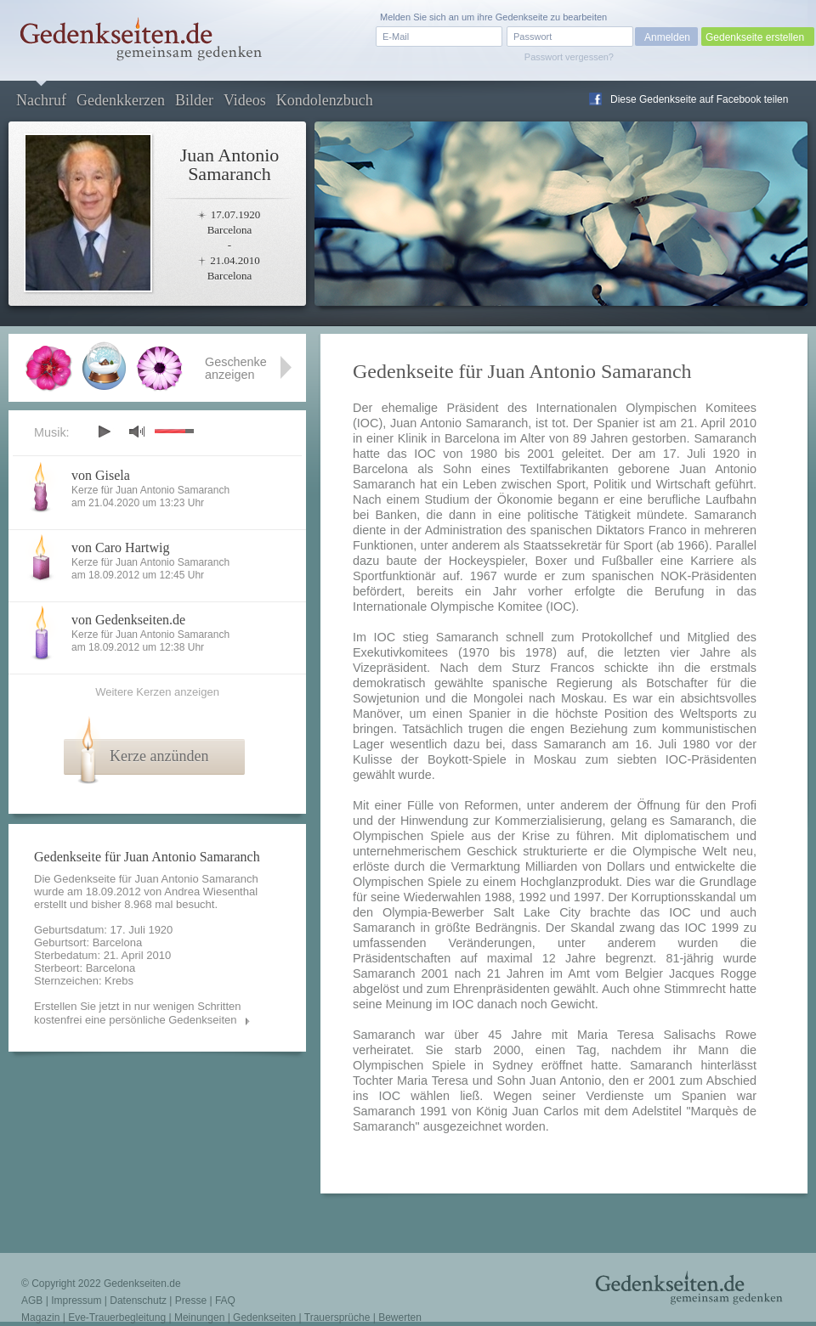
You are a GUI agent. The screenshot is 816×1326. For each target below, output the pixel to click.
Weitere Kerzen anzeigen (157, 692)
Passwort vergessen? (569, 57)
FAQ (225, 1300)
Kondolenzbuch (324, 100)
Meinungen (199, 1317)
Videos (245, 100)
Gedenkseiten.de (142, 1283)
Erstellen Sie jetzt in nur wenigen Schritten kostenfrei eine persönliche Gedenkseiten (137, 1013)
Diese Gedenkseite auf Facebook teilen (699, 99)
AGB (31, 1300)
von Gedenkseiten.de (128, 619)
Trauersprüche (337, 1317)
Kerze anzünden (159, 756)
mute (136, 431)
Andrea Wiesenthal (211, 891)
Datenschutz (138, 1300)
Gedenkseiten (264, 1317)
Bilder (194, 100)
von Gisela (100, 475)
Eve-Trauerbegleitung (117, 1317)
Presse (191, 1300)
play (104, 432)
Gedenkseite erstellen (755, 37)
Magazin (40, 1317)
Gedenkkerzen (120, 100)
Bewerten (400, 1317)
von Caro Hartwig (120, 547)
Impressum (76, 1300)
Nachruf (41, 100)
